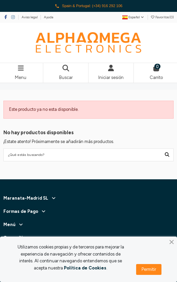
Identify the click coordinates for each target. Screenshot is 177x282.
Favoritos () (162, 17)
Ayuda (48, 17)
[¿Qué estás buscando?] (167, 154)
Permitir (149, 269)
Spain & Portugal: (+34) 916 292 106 (89, 6)
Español (133, 17)
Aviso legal (30, 17)
